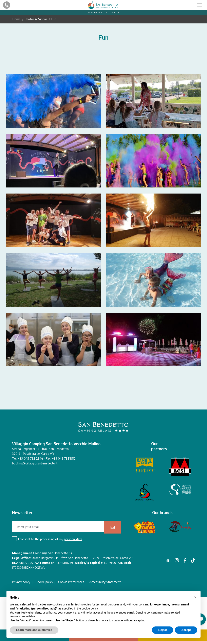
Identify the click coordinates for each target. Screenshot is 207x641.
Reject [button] (162, 630)
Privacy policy (21, 581)
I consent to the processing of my (50, 539)
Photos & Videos (36, 19)
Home (17, 19)
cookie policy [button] (90, 608)
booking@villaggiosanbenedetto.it (34, 463)
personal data (73, 539)
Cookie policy (44, 581)
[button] (195, 597)
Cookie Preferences (71, 581)
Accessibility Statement (105, 581)
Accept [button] (186, 630)
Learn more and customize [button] (34, 630)
